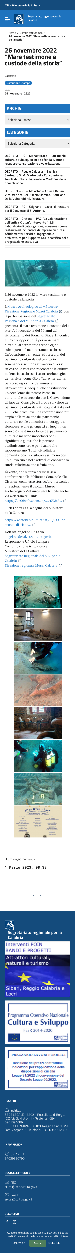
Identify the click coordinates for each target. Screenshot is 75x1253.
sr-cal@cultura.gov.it (18, 1199)
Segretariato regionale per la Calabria (35, 935)
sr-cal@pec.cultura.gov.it (21, 1187)
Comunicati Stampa (31, 33)
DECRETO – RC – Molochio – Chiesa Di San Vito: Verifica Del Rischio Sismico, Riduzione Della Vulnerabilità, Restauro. (35, 195)
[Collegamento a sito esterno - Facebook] (7, 1221)
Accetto (37, 1243)
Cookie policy (55, 1243)
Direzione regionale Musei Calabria (33, 565)
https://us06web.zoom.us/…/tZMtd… (36, 501)
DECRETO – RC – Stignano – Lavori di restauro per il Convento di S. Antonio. (37, 208)
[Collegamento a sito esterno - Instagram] (14, 1221)
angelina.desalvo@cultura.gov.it (28, 537)
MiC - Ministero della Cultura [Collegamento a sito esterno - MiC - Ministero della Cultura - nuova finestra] (22, 5)
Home (12, 33)
